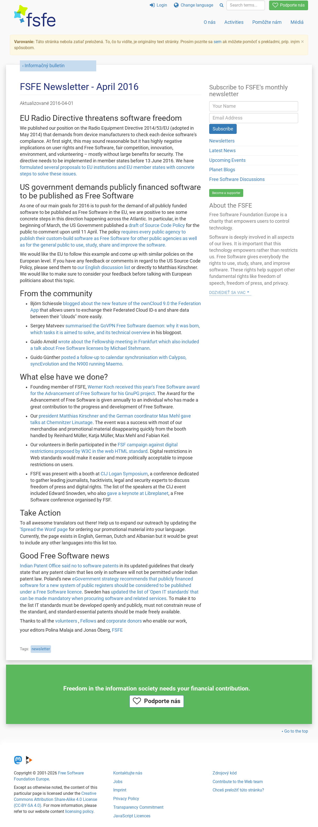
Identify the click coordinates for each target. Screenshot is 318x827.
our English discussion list (103, 267)
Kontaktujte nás (127, 773)
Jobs (117, 781)
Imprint (119, 790)
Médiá (297, 22)
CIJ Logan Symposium (124, 473)
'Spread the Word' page (44, 529)
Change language (193, 5)
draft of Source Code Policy (157, 225)
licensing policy (79, 811)
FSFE (117, 630)
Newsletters (222, 141)
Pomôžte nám (267, 22)
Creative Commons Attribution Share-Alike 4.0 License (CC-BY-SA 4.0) (55, 799)
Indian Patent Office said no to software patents (69, 565)
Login (158, 5)
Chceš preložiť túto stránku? (238, 790)
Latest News (222, 150)
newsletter (41, 649)
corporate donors (124, 621)
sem (218, 41)
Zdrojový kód (225, 773)
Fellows (88, 621)
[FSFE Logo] (34, 16)
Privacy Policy (126, 798)
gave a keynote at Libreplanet (137, 493)
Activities (233, 22)
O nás (209, 22)
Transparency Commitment (138, 807)
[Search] (222, 5)
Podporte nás (288, 5)
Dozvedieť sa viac (227, 292)
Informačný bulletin (45, 65)
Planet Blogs (222, 169)
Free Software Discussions (237, 179)
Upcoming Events (227, 160)
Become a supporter (226, 193)
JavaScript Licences (131, 815)
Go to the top (296, 731)
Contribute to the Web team (238, 781)
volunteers (66, 621)
